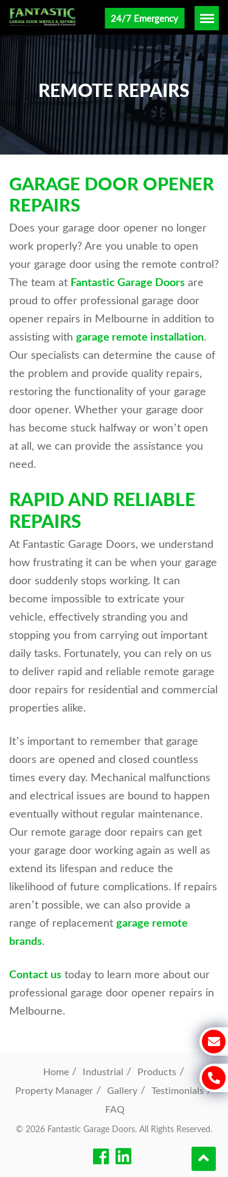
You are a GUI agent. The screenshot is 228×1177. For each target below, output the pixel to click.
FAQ (115, 1109)
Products (156, 1071)
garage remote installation (140, 336)
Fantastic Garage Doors (128, 281)
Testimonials (177, 1090)
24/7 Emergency (144, 18)
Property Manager (54, 1090)
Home (56, 1071)
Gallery (122, 1090)
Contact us (35, 974)
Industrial (103, 1071)
